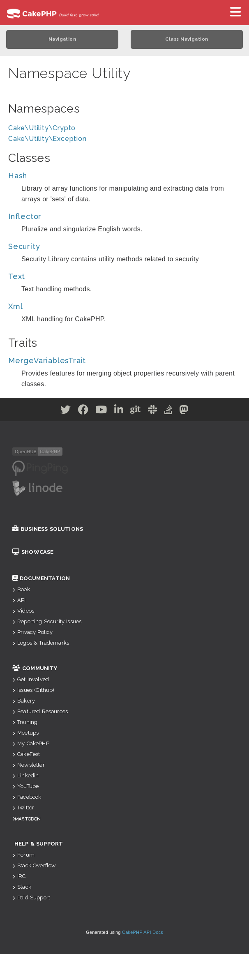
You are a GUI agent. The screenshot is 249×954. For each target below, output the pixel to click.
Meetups (25, 733)
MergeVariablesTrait (47, 360)
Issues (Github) (33, 690)
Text (16, 276)
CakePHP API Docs (142, 932)
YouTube (25, 786)
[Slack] (152, 411)
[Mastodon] (184, 411)
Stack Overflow (34, 865)
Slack (21, 887)
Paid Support (31, 897)
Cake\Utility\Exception (47, 139)
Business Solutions (47, 529)
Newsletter (28, 765)
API (19, 600)
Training (24, 722)
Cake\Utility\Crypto (42, 128)
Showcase (32, 552)
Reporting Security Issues (46, 621)
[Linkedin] (119, 411)
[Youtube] (101, 411)
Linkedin (25, 775)
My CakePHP (30, 743)
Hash (17, 175)
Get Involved (30, 679)
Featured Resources (40, 711)
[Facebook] (83, 411)
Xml (15, 306)
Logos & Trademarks (40, 643)
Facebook (26, 797)
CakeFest (26, 754)
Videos (23, 611)
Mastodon (27, 818)
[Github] (135, 411)
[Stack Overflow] (168, 411)
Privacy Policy (32, 632)
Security (24, 246)
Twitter (23, 807)
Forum (23, 855)
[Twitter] (66, 411)
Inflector (25, 216)
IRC (19, 876)
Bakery (23, 701)
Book (21, 589)
